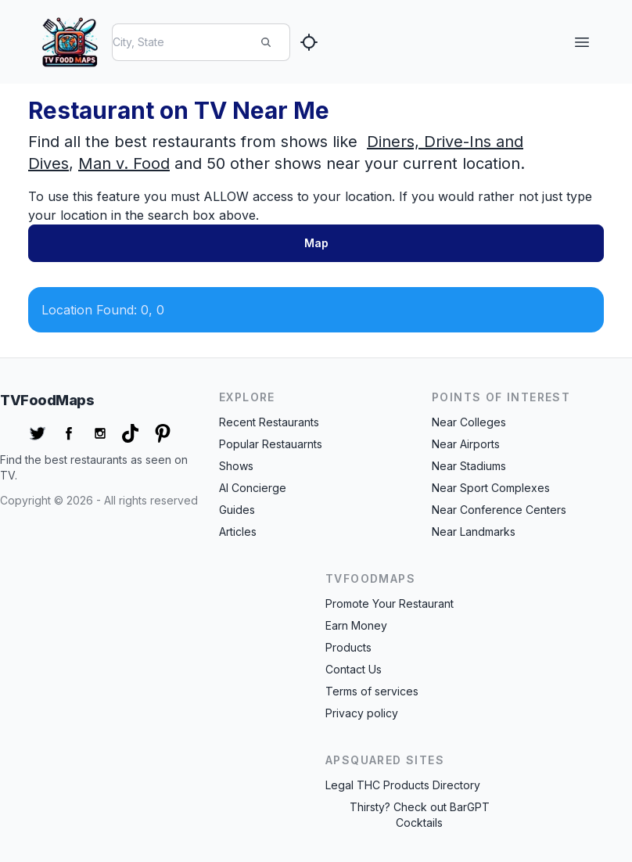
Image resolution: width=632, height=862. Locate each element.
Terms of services (371, 691)
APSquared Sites (384, 760)
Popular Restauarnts (270, 444)
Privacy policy (361, 713)
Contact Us (353, 669)
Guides (237, 509)
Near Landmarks (473, 531)
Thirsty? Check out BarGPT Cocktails (420, 814)
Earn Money (356, 625)
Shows (236, 465)
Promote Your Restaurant (389, 603)
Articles (238, 531)
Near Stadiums (469, 465)
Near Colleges (469, 422)
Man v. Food (124, 163)
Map (316, 243)
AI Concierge (252, 487)
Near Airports (466, 444)
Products (348, 647)
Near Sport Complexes (491, 487)
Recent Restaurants (269, 422)
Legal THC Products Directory (402, 785)
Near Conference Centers (499, 509)
